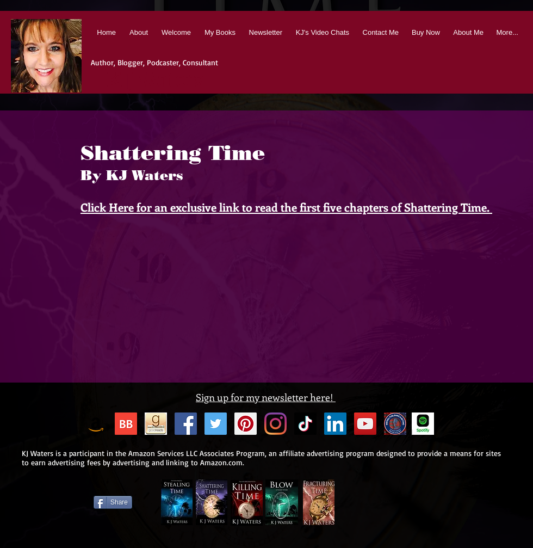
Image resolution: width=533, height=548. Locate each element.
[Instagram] (275, 423)
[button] (219, 32)
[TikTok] (305, 423)
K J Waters (155, 80)
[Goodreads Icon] (156, 423)
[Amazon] (96, 423)
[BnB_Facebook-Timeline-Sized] (395, 423)
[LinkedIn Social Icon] (335, 423)
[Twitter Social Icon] (215, 423)
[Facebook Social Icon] (186, 423)
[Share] (113, 502)
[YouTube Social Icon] (365, 423)
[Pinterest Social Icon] (245, 423)
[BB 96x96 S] (126, 423)
